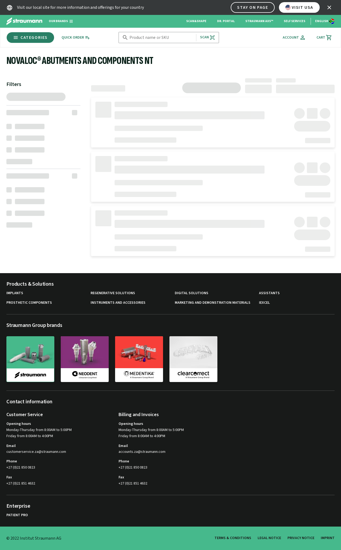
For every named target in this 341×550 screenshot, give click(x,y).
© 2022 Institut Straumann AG (33, 538)
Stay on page (252, 7)
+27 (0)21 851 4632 (20, 483)
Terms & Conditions (232, 538)
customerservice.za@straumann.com (36, 451)
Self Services (294, 21)
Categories (30, 37)
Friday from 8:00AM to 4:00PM (29, 436)
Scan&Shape (196, 21)
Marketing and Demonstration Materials (212, 302)
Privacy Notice (300, 538)
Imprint (328, 538)
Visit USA (299, 7)
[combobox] (161, 38)
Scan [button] (207, 37)
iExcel (264, 302)
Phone (11, 461)
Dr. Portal (226, 21)
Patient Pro (17, 515)
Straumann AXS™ (259, 21)
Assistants (269, 293)
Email (11, 446)
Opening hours (18, 423)
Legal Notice (269, 538)
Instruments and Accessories (118, 302)
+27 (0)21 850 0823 (20, 467)
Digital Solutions (191, 293)
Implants (14, 293)
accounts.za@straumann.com (142, 451)
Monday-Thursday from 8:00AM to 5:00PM (39, 430)
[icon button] (329, 7)
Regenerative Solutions (113, 293)
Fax (9, 477)
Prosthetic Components (29, 302)
